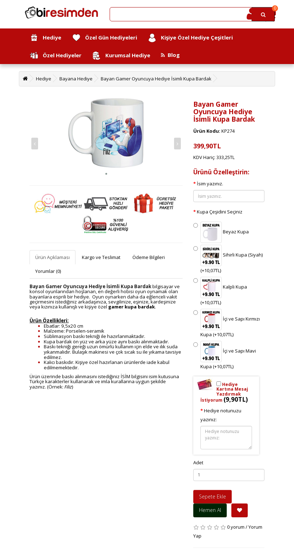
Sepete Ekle (212, 496)
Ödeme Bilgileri (148, 257)
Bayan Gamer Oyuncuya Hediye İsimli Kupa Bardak (156, 78)
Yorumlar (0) (48, 271)
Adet (198, 462)
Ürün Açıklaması (52, 257)
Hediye (45, 37)
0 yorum (236, 527)
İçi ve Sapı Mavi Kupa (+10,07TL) (224, 355)
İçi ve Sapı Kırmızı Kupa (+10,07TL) (226, 323)
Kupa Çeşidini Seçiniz (219, 211)
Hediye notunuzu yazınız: (220, 415)
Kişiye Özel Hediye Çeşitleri (190, 37)
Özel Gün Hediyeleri (104, 37)
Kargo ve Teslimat (101, 257)
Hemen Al (210, 510)
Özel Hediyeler (56, 55)
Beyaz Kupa (221, 232)
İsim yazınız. (210, 183)
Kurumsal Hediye (121, 55)
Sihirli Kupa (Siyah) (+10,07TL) (228, 259)
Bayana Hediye (76, 78)
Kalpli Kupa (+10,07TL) (220, 291)
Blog (170, 54)
